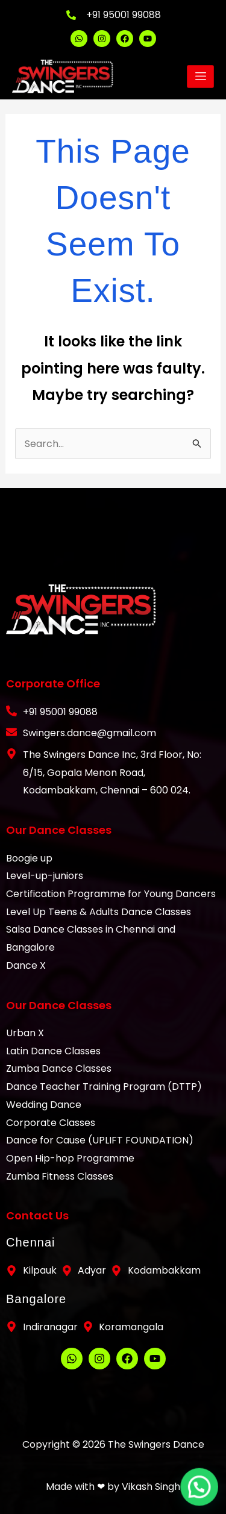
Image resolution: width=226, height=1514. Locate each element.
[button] (203, 1498)
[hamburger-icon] (200, 76)
